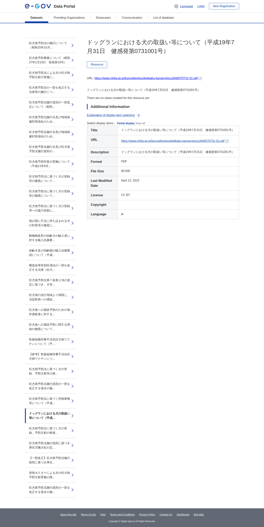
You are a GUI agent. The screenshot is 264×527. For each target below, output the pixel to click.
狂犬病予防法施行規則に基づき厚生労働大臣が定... (49, 445)
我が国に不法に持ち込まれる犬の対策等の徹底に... (49, 223)
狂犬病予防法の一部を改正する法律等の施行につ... (49, 89)
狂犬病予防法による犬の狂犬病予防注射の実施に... (49, 75)
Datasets (36, 17)
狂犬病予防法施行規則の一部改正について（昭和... (49, 104)
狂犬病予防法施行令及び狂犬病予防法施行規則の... (49, 149)
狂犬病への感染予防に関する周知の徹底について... (49, 327)
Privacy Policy (147, 514)
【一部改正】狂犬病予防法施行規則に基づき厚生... (49, 460)
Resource (97, 64)
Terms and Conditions (122, 514)
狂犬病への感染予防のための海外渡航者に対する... (49, 312)
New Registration (224, 6)
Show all (140, 123)
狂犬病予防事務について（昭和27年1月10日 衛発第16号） (49, 60)
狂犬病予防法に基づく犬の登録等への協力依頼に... (49, 208)
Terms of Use (88, 514)
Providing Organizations (69, 17)
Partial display (126, 123)
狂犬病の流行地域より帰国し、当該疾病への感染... (49, 297)
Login (201, 6)
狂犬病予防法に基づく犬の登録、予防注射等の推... (48, 371)
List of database (163, 17)
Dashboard (183, 514)
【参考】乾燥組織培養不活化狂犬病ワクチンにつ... (49, 356)
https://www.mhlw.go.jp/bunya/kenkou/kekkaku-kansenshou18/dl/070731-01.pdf (146, 78)
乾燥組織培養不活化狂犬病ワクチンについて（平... (49, 341)
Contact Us (166, 514)
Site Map (199, 514)
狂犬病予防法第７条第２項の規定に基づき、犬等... (49, 282)
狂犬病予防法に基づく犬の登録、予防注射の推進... (48, 430)
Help (103, 514)
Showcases (103, 17)
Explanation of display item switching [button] (114, 115)
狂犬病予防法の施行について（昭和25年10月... (48, 45)
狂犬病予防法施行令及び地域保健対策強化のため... (49, 119)
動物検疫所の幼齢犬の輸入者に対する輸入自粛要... (49, 238)
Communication (132, 17)
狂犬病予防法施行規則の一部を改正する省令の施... (49, 386)
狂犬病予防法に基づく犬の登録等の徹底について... (49, 178)
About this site (68, 514)
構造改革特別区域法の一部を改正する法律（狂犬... (49, 267)
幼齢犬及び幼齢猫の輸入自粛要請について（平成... (49, 252)
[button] (183, 6)
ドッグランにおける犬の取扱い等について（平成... (49, 415)
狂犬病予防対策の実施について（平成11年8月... (49, 164)
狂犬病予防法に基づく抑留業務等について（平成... (49, 401)
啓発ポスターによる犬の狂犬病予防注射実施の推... (49, 475)
